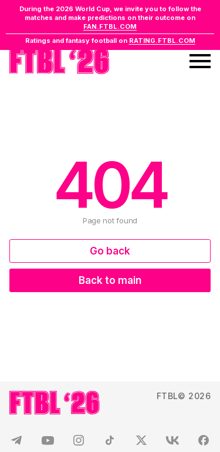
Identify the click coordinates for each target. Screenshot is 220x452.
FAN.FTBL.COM (110, 26)
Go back (110, 251)
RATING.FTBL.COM (162, 40)
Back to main (110, 280)
